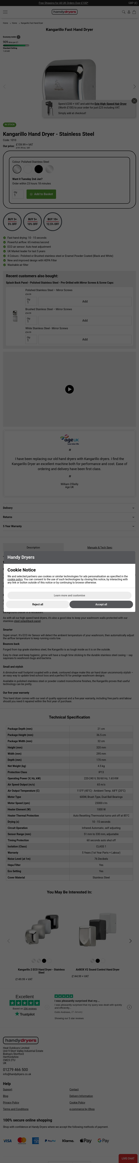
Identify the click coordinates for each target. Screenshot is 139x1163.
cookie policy (15, 579)
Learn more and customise (69, 595)
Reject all (37, 604)
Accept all (101, 604)
